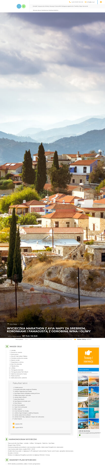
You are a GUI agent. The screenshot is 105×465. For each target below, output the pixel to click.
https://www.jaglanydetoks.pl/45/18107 (90, 433)
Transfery (76, 6)
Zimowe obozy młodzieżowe (40, 10)
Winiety (47, 6)
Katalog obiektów (53, 10)
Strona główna (19, 339)
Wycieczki (85, 6)
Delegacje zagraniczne (67, 6)
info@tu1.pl (91, 2)
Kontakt (35, 6)
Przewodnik (58, 6)
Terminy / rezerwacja (88, 356)
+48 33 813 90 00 (77, 2)
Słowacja (51, 6)
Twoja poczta (41, 6)
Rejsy (80, 6)
